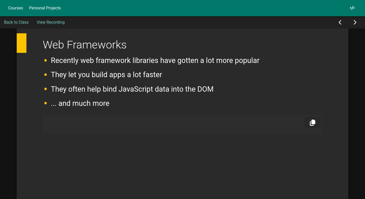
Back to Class (16, 22)
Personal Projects (45, 8)
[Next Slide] (355, 22)
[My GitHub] (352, 8)
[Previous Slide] (340, 22)
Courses (15, 8)
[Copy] (312, 123)
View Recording (51, 22)
